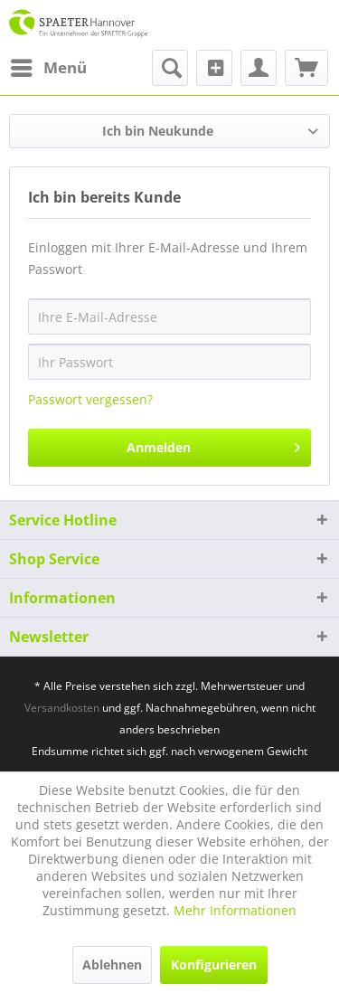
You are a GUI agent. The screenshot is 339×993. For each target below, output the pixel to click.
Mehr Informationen (235, 910)
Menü (49, 65)
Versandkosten (61, 707)
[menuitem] (48, 68)
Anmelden (213, 444)
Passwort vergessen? (90, 399)
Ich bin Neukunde (157, 130)
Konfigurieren (214, 964)
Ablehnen (112, 964)
